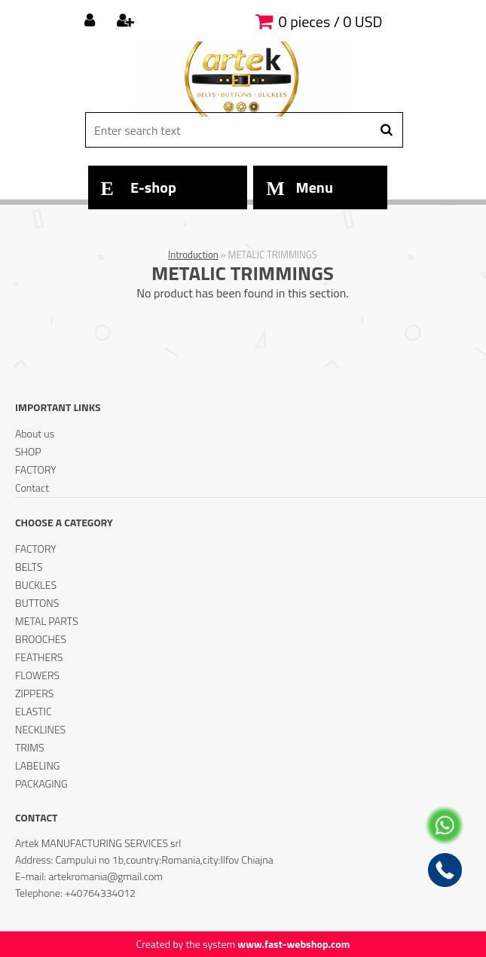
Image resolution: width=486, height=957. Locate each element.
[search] (386, 130)
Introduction (193, 254)
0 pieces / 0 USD (331, 21)
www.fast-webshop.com (293, 944)
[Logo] (241, 79)
